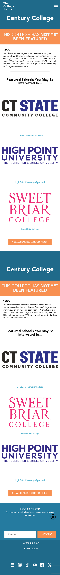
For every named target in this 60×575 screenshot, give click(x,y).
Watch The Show (31, 543)
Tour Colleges (31, 549)
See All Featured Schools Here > (30, 242)
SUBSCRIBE (46, 534)
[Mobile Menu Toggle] (56, 7)
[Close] (30, 518)
